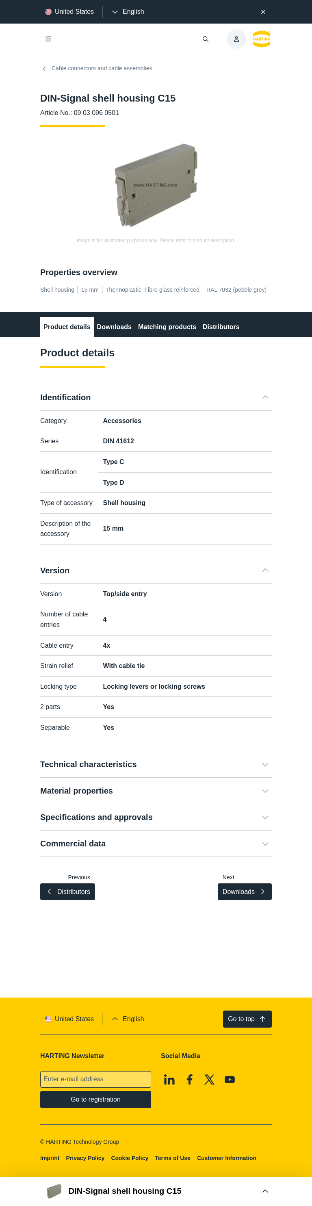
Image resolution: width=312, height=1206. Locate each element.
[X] (209, 1079)
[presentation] (127, 11)
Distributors (221, 326)
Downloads (114, 326)
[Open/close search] (205, 39)
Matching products (167, 326)
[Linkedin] (169, 1079)
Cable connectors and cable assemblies (96, 69)
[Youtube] (229, 1079)
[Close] (263, 11)
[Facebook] (189, 1079)
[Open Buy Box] (156, 1191)
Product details (67, 326)
